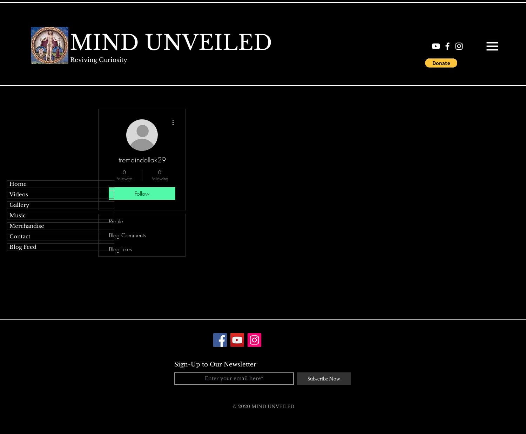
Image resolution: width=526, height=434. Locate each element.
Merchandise (26, 226)
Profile (116, 221)
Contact (20, 236)
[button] (492, 46)
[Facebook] (220, 340)
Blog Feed (22, 247)
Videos (18, 194)
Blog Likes (120, 249)
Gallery (19, 205)
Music (17, 215)
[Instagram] (254, 340)
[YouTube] (237, 340)
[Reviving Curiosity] (98, 60)
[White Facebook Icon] (447, 46)
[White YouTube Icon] (436, 46)
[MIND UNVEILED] (171, 42)
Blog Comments (127, 235)
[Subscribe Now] (324, 378)
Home (18, 184)
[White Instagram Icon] (459, 46)
